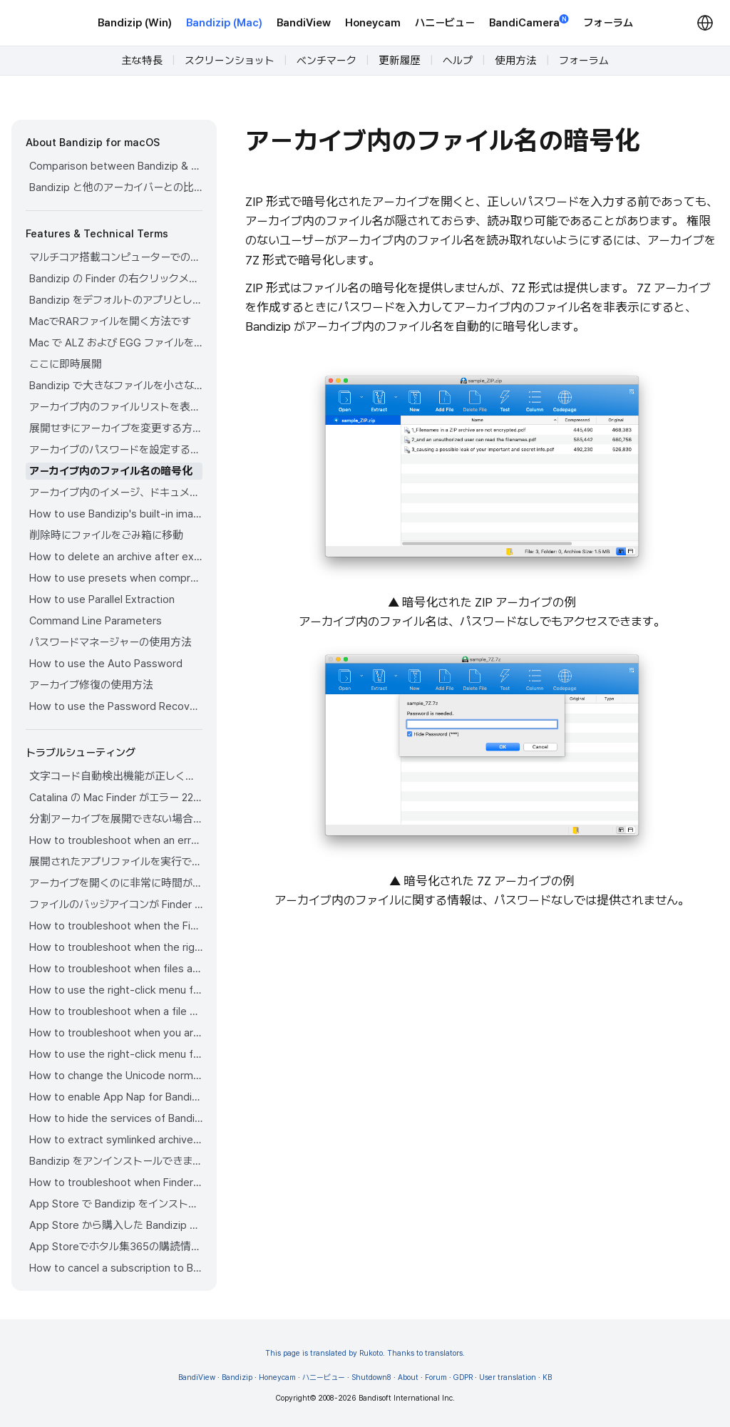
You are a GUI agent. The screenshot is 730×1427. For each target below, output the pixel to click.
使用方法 (516, 60)
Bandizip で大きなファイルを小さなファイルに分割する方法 (115, 385)
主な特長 (142, 60)
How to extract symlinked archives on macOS (115, 1139)
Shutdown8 (371, 1377)
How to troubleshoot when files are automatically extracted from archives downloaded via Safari (115, 968)
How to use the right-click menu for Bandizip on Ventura (115, 990)
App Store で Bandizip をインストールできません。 (115, 1203)
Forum (436, 1377)
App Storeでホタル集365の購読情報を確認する (115, 1246)
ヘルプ (458, 60)
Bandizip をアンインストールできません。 (115, 1161)
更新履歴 (400, 60)
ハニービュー (445, 22)
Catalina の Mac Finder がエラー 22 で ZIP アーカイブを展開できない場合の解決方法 (115, 797)
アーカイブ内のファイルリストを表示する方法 (115, 407)
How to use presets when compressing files (115, 578)
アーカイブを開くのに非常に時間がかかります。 (115, 883)
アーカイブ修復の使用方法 (91, 685)
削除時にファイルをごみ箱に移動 (106, 535)
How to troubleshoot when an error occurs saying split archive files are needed (115, 840)
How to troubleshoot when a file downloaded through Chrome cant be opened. (115, 1011)
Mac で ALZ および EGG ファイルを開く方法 (115, 342)
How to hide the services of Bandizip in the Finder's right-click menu (115, 1118)
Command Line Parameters (95, 620)
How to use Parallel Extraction (102, 599)
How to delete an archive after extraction (115, 556)
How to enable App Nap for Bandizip (115, 1097)
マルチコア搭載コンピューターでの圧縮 (115, 257)
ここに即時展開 (65, 364)
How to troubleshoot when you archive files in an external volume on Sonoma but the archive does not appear (115, 1032)
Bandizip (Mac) (224, 22)
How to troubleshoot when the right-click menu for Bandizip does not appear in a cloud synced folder (115, 947)
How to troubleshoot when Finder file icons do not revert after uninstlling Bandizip (115, 1182)
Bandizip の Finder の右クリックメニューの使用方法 (115, 278)
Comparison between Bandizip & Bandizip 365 (115, 166)
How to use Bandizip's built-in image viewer (115, 514)
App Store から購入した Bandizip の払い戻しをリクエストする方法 (115, 1225)
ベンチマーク (326, 60)
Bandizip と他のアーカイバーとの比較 (115, 187)
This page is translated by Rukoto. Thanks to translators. (365, 1353)
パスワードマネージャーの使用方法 (110, 642)
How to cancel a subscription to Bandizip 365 (115, 1268)
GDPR (463, 1377)
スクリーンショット (229, 60)
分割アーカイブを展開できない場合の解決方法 (115, 819)
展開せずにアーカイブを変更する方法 (115, 428)
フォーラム (608, 22)
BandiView (304, 22)
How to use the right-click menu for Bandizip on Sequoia (115, 1054)
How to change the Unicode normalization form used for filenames (115, 1075)
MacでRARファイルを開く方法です (110, 321)
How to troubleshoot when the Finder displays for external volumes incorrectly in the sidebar (115, 925)
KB (547, 1377)
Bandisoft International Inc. (407, 1398)
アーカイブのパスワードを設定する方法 (115, 449)
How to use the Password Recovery (115, 706)
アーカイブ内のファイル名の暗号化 (110, 471)
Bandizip (237, 1377)
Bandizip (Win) (135, 22)
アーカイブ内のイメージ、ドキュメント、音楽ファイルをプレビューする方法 (115, 492)
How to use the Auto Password (105, 663)
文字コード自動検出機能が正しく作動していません (115, 776)
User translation (507, 1377)
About (408, 1377)
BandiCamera (529, 21)
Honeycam (373, 22)
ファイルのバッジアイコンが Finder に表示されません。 (115, 904)
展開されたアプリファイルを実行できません (115, 861)
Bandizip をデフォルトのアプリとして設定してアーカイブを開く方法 (115, 300)
